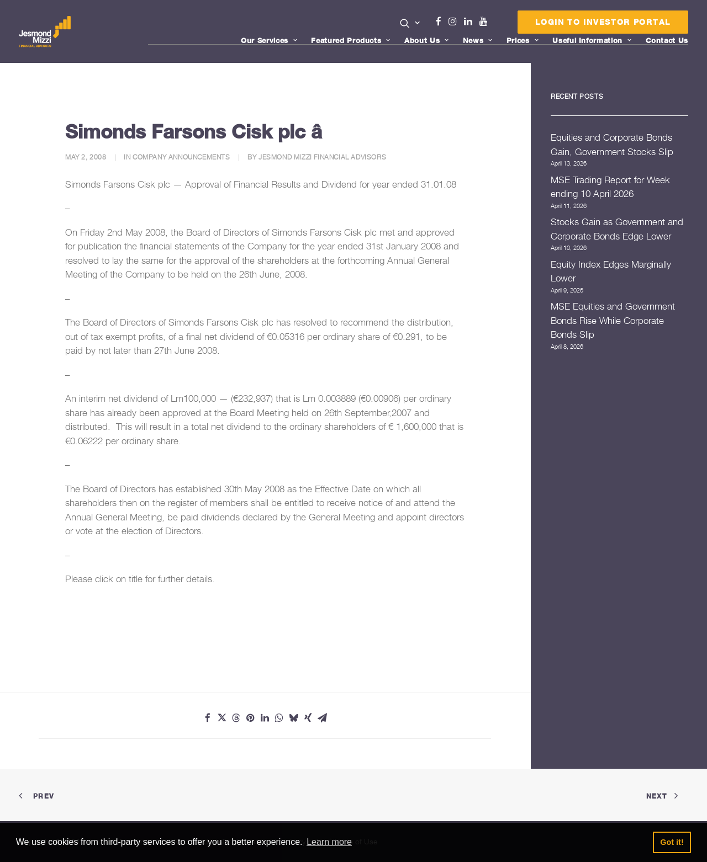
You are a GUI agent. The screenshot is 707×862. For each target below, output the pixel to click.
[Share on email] (322, 718)
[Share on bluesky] (293, 718)
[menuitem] (410, 24)
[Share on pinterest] (250, 718)
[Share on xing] (308, 718)
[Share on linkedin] (265, 718)
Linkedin (470, 21)
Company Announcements (181, 157)
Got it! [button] (671, 842)
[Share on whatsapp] (279, 718)
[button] (410, 23)
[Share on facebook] (207, 718)
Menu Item (497, 24)
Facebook (443, 21)
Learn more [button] (329, 842)
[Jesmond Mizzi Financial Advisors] (46, 31)
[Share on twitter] (222, 718)
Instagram (455, 21)
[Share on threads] (236, 718)
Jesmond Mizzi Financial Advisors (322, 157)
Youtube (486, 21)
